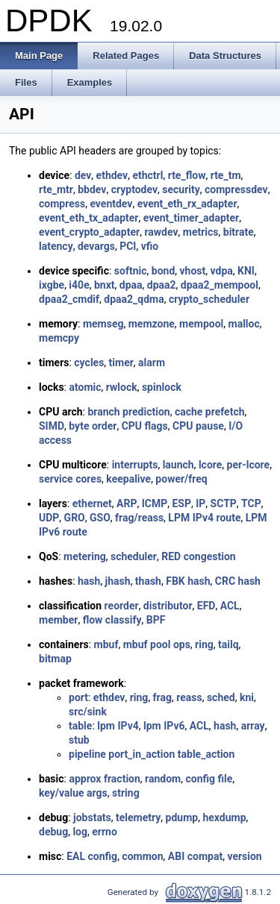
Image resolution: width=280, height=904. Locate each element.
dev (83, 175)
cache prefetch (210, 412)
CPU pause (198, 426)
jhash (118, 581)
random (163, 779)
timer (121, 362)
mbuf (106, 644)
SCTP (224, 503)
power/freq (181, 479)
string (126, 793)
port (78, 697)
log (79, 832)
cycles (89, 362)
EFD (206, 606)
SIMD (51, 426)
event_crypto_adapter (89, 232)
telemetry (138, 817)
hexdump (224, 817)
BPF (156, 620)
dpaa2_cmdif (69, 299)
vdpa (222, 271)
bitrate (238, 232)
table (80, 726)
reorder (122, 606)
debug (53, 832)
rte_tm (226, 175)
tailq (228, 644)
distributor (168, 606)
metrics (201, 232)
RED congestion (198, 556)
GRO (74, 518)
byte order (92, 426)
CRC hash (238, 581)
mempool (201, 324)
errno (104, 832)
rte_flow (187, 175)
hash (89, 581)
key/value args (73, 793)
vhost (193, 271)
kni (247, 697)
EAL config (91, 856)
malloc (244, 324)
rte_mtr (56, 189)
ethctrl (147, 175)
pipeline (87, 754)
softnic (130, 271)
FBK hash (188, 581)
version (244, 856)
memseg (103, 324)
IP (200, 503)
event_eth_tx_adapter (88, 218)
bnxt (104, 285)
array (253, 726)
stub (79, 740)
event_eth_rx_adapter (187, 204)
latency (56, 246)
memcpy (59, 338)
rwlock (121, 387)
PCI (127, 246)
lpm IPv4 (118, 726)
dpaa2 (161, 285)
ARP (126, 503)
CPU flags (145, 426)
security (181, 189)
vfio (150, 246)
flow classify (112, 620)
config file (208, 779)
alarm (151, 362)
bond (163, 271)
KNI (246, 271)
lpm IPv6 (164, 726)
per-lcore (248, 465)
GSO (100, 518)
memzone (151, 324)
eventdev (111, 204)
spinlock (161, 387)
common (142, 856)
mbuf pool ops (156, 644)
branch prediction (128, 412)
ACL (230, 606)
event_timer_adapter (191, 218)
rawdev (161, 232)
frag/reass (139, 518)
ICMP (155, 503)
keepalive (128, 479)
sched (221, 697)
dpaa (131, 285)
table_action (206, 754)
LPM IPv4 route (204, 518)
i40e (79, 285)
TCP (251, 503)
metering (84, 556)
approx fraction (104, 779)
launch (178, 465)
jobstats (92, 817)
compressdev (236, 189)
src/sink (88, 712)
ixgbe (51, 285)
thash (148, 581)
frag (162, 697)
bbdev (92, 189)
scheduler (134, 556)
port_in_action (141, 754)
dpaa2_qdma (134, 299)
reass (189, 697)
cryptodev (134, 189)
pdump (182, 817)
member (58, 620)
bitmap (55, 659)
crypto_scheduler (209, 299)
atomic (85, 387)
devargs (96, 246)
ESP (181, 503)
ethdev (112, 175)
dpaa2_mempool (219, 285)
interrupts (135, 465)
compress (62, 204)
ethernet (92, 503)
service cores (70, 479)
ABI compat (195, 856)
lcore (210, 465)
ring (204, 644)
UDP (49, 518)
